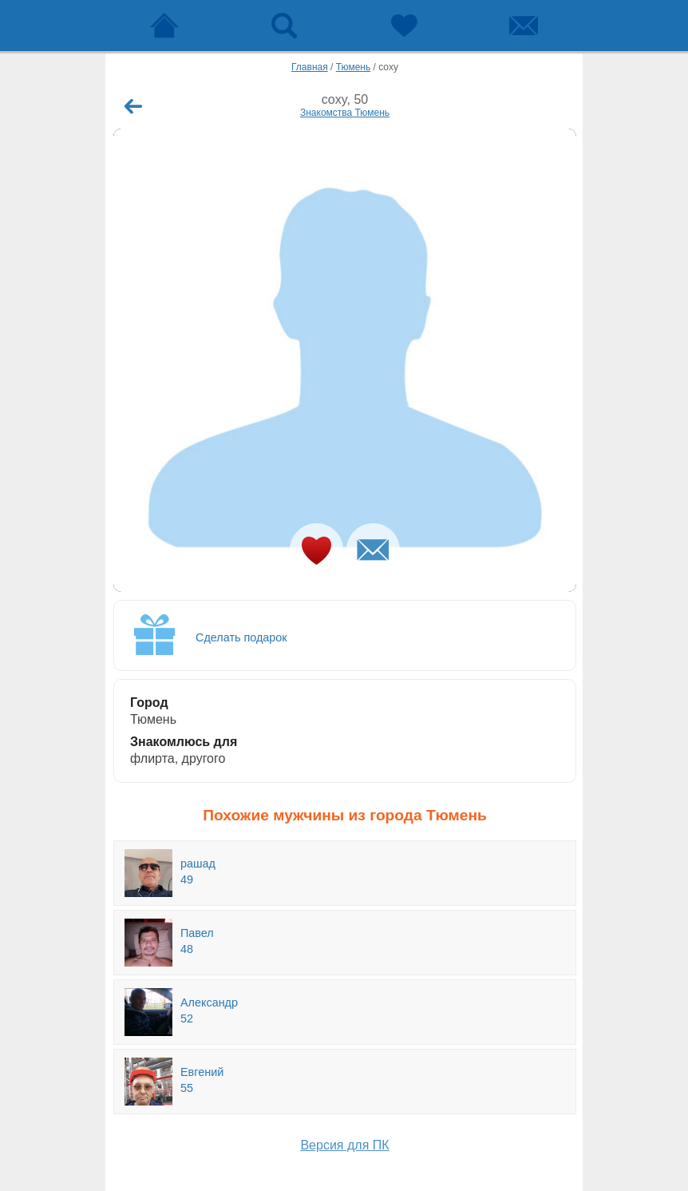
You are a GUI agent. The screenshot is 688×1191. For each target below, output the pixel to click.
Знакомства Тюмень (344, 112)
